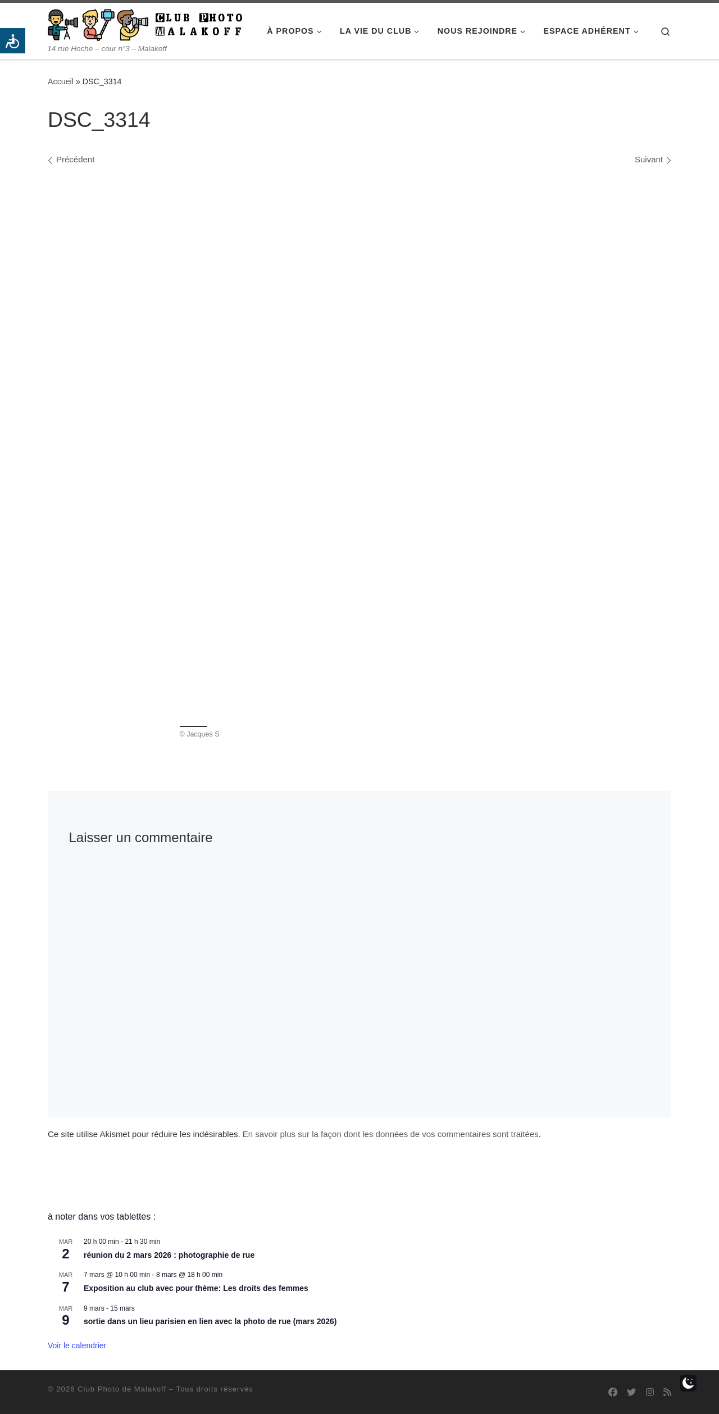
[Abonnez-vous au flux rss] (667, 1392)
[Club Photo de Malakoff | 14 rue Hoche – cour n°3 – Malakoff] (145, 23)
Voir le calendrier (77, 1345)
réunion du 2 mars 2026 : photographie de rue (169, 1255)
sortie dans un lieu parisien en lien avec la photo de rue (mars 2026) (210, 1321)
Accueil (61, 81)
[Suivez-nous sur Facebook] (612, 1392)
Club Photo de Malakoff (122, 1389)
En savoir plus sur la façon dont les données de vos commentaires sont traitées (391, 1134)
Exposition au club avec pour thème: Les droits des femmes (196, 1288)
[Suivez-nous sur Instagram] (650, 1392)
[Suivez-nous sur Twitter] (631, 1392)
